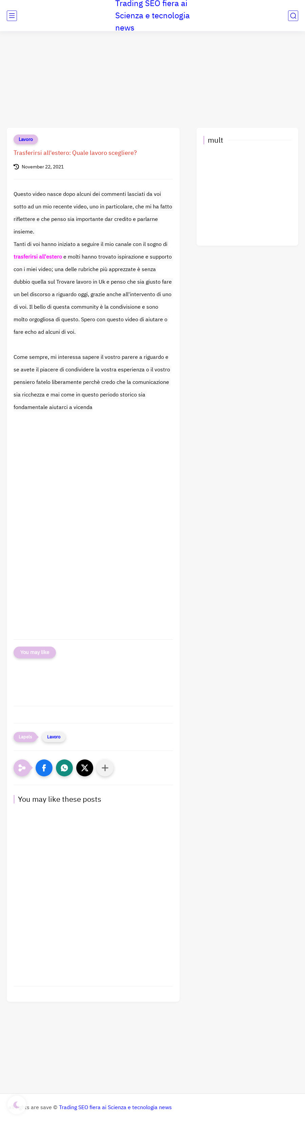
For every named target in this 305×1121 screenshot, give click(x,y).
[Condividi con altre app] (105, 767)
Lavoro (26, 139)
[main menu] (12, 16)
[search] (293, 16)
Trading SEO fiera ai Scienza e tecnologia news (115, 1107)
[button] (44, 767)
